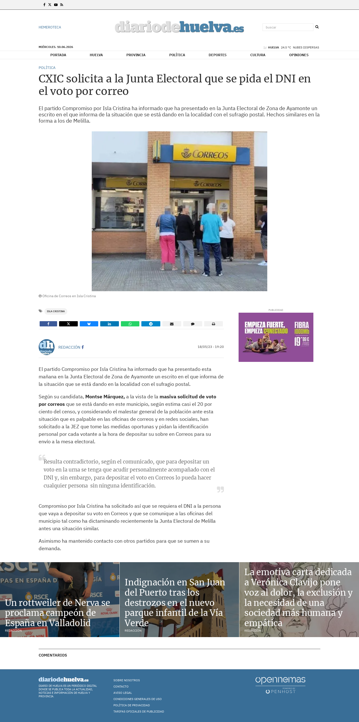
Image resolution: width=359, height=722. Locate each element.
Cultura (258, 55)
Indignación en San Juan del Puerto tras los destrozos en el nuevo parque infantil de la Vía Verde (175, 602)
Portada (58, 55)
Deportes (218, 55)
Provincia (136, 55)
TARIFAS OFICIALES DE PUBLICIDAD (138, 711)
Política (177, 55)
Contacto (121, 686)
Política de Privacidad (131, 705)
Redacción (69, 347)
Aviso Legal (122, 693)
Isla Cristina (56, 311)
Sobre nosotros (126, 680)
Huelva (96, 55)
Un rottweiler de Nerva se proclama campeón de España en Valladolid (57, 613)
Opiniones (299, 55)
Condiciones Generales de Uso (137, 699)
